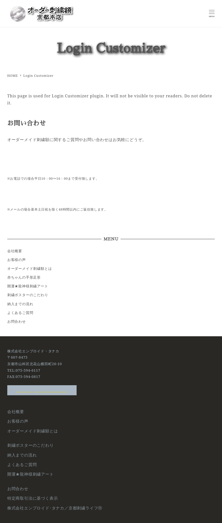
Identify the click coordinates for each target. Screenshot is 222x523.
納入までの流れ (20, 303)
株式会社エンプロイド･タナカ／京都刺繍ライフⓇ (54, 508)
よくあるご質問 (20, 312)
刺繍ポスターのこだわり (27, 294)
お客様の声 (16, 259)
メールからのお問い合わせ (111, 188)
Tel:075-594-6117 (111, 158)
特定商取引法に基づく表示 (32, 498)
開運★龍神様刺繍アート (27, 286)
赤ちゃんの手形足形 (24, 277)
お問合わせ (16, 321)
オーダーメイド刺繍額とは (29, 268)
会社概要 (14, 250)
